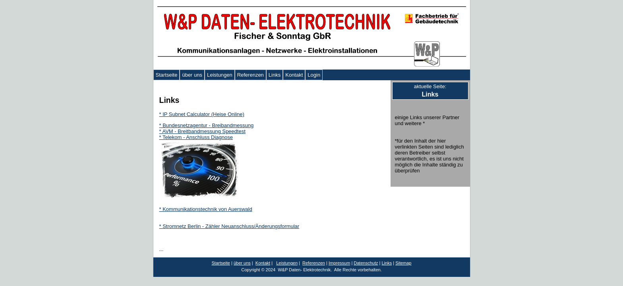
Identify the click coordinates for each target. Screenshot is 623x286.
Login (314, 75)
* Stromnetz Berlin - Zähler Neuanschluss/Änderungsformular (229, 226)
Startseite (167, 75)
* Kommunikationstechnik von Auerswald (205, 209)
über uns (192, 75)
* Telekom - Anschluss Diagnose (196, 137)
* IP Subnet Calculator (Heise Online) (201, 114)
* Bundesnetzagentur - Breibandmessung (206, 125)
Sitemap (403, 263)
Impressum (339, 263)
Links (275, 75)
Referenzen (250, 75)
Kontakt (294, 75)
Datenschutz (366, 263)
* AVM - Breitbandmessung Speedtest (202, 131)
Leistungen (219, 75)
